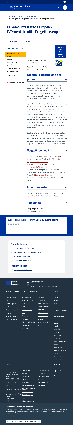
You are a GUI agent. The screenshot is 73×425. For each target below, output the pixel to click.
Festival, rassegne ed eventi (60, 343)
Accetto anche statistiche (32, 421)
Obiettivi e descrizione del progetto (47, 76)
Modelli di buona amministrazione (59, 358)
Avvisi (55, 303)
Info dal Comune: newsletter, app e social (27, 395)
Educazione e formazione (26, 326)
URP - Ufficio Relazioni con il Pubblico (10, 398)
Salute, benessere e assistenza (44, 308)
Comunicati (57, 300)
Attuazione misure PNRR (28, 402)
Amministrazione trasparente (43, 371)
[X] (60, 371)
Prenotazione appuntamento (26, 375)
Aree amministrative (12, 310)
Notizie (56, 297)
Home (8, 16)
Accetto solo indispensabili (15, 421)
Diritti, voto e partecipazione (26, 317)
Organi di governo (11, 303)
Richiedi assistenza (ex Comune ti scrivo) (28, 387)
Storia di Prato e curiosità (59, 330)
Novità (56, 291)
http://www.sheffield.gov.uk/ (37, 167)
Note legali (41, 379)
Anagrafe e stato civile (27, 302)
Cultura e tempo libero (27, 311)
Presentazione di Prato (59, 318)
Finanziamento (47, 187)
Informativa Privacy (44, 376)
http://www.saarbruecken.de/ (37, 161)
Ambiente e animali (28, 297)
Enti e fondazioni (11, 319)
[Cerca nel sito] (65, 7)
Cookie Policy (14, 413)
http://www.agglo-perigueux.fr (45, 175)
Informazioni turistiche (58, 336)
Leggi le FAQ (26, 370)
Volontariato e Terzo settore (44, 323)
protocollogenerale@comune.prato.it (17, 394)
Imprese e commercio (41, 299)
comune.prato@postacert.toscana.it (17, 389)
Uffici (7, 300)
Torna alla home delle (60, 51)
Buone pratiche (31, 16)
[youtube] (55, 376)
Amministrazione (12, 291)
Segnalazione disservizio (26, 381)
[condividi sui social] (13, 41)
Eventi (56, 326)
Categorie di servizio (30, 291)
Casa (23, 307)
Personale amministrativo (11, 314)
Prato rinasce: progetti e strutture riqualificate (60, 350)
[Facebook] (55, 371)
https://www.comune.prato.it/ (52, 156)
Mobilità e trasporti (44, 303)
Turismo (40, 319)
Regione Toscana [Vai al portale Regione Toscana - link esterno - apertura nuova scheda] (10, 2)
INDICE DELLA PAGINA (15, 49)
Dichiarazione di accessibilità (43, 384)
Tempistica (47, 202)
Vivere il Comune (17, 16)
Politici (8, 307)
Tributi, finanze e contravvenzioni (43, 314)
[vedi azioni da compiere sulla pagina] (26, 41)
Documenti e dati (11, 297)
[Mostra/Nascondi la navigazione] (2, 7)
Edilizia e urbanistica (28, 322)
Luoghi (56, 323)
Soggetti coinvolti (47, 150)
